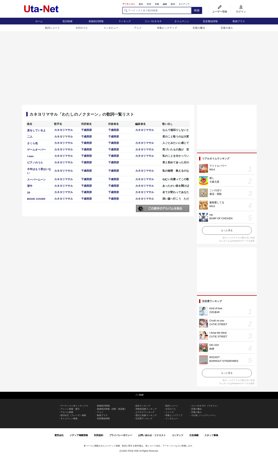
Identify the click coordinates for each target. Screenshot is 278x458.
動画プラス (239, 21)
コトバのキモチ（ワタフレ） (205, 406)
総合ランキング (142, 406)
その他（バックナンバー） (204, 415)
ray (211, 214)
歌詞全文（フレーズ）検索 (73, 415)
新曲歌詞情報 (96, 21)
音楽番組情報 (210, 21)
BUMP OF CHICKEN (220, 218)
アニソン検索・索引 (70, 409)
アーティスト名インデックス (74, 406)
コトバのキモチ (153, 21)
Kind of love (215, 308)
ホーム (39, 21)
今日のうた (82, 27)
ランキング (124, 21)
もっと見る (227, 230)
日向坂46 (214, 312)
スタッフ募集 (211, 435)
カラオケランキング (145, 412)
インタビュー (111, 27)
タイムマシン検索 (68, 418)
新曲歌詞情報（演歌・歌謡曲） (112, 409)
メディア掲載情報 (79, 435)
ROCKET (214, 357)
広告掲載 (194, 435)
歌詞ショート (52, 27)
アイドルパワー (218, 165)
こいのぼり (215, 190)
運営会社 (59, 435)
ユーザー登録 (219, 11)
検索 (197, 10)
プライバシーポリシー (120, 435)
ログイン (241, 11)
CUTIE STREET (218, 324)
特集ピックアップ (167, 27)
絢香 (211, 348)
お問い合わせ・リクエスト (152, 435)
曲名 (141, 4)
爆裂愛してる (216, 202)
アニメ (137, 27)
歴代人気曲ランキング (146, 415)
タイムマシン (181, 21)
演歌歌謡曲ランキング (146, 409)
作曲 (157, 4)
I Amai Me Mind (217, 332)
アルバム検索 (66, 412)
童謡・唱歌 (215, 194)
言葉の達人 (227, 27)
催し (211, 178)
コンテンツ (177, 435)
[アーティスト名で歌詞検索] (157, 10)
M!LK (212, 169)
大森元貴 (214, 181)
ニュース (169, 412)
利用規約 (98, 435)
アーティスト (128, 4)
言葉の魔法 (199, 27)
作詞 (149, 4)
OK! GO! (214, 345)
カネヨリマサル (63, 129)
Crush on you (216, 320)
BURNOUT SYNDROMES (223, 361)
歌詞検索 (68, 21)
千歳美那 (86, 129)
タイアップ (184, 4)
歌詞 (173, 4)
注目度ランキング (143, 418)
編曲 (165, 4)
